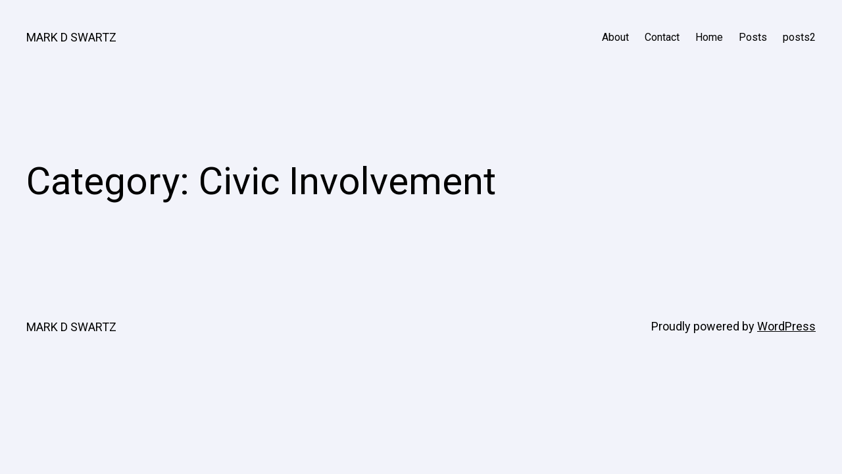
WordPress (786, 326)
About (615, 37)
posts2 (799, 37)
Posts (753, 37)
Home (709, 37)
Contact (662, 37)
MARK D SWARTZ (71, 37)
